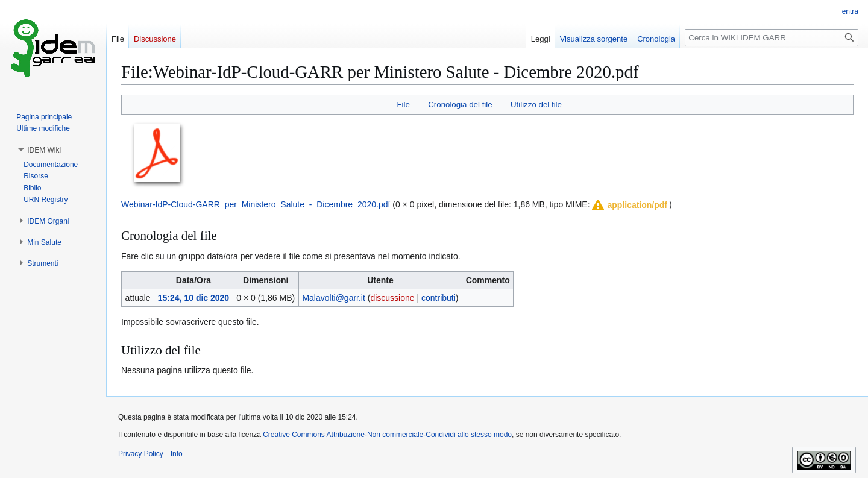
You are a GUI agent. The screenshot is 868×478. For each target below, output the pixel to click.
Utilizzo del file (536, 104)
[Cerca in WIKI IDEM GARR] (771, 37)
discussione (392, 298)
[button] (628, 205)
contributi (438, 298)
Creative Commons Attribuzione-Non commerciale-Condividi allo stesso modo (387, 434)
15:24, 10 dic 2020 (193, 298)
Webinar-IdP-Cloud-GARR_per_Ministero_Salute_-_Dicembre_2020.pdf (255, 204)
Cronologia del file (460, 104)
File (403, 104)
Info (177, 454)
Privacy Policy (140, 454)
